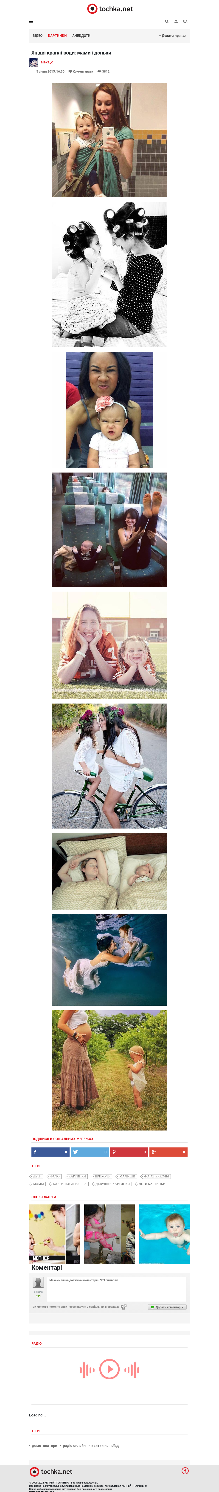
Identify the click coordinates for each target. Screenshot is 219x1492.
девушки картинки (113, 1184)
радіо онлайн (74, 1445)
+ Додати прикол (172, 36)
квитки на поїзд (105, 1445)
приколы (102, 1176)
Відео (37, 36)
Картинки (57, 36)
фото (55, 1176)
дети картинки (152, 1184)
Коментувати (81, 71)
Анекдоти (81, 36)
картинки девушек (70, 1184)
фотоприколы (156, 1176)
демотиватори (44, 1445)
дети (37, 1176)
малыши (127, 1176)
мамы (38, 1184)
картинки (77, 1176)
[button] (176, 21)
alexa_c (47, 62)
